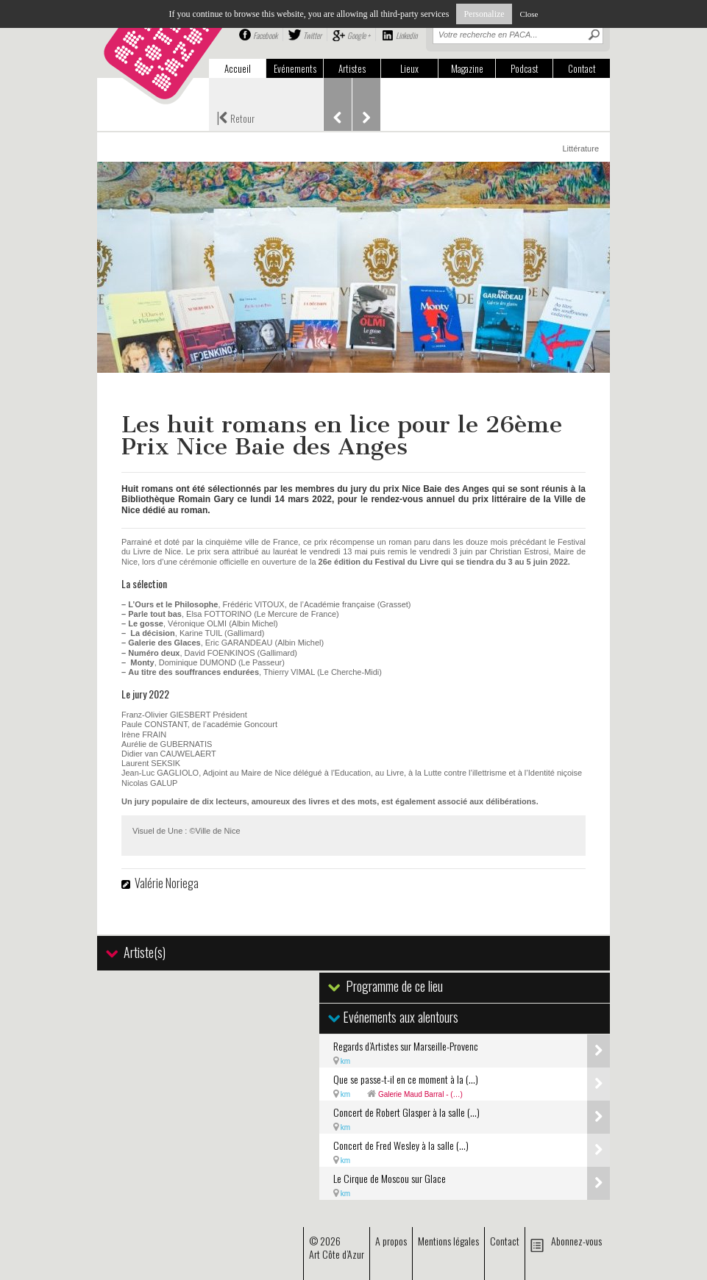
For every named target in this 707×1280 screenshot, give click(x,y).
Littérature (580, 148)
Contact (582, 68)
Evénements (295, 68)
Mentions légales (448, 1240)
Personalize (483, 14)
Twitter (312, 35)
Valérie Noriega (167, 883)
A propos (391, 1240)
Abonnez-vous (576, 1240)
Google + (358, 35)
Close (528, 14)
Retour (235, 116)
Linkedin (406, 35)
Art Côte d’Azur (336, 1254)
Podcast (525, 68)
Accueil (237, 68)
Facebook (265, 35)
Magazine (467, 68)
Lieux (409, 68)
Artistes (352, 68)
